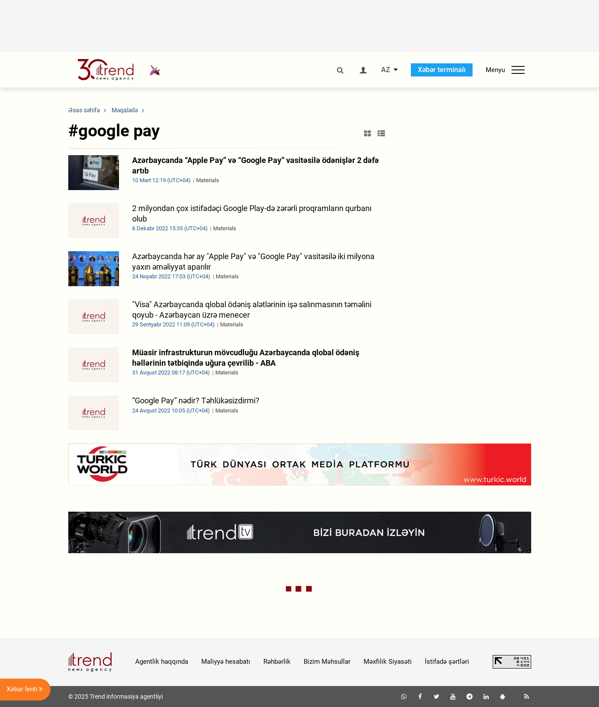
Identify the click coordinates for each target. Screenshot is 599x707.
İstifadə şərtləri (447, 661)
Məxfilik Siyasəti (388, 661)
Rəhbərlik (277, 661)
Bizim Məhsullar (327, 661)
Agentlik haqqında (161, 661)
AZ (385, 69)
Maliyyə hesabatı (225, 661)
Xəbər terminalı (442, 70)
